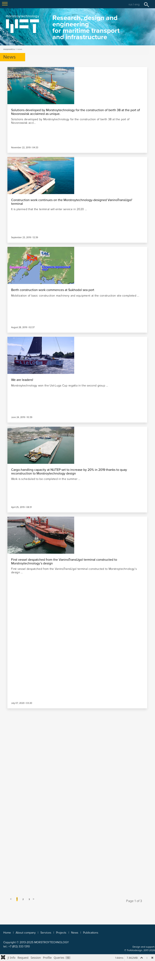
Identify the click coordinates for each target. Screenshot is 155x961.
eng (137, 4)
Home (7, 932)
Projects (61, 932)
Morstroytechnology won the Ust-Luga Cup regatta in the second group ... (59, 385)
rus (130, 4)
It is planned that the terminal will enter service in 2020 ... (49, 209)
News (74, 932)
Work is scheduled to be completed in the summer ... (45, 479)
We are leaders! (22, 380)
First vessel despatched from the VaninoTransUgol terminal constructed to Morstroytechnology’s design (64, 561)
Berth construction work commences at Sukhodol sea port (52, 290)
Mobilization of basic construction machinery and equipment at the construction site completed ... (75, 295)
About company (26, 932)
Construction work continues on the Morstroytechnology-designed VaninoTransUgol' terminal (71, 202)
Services (45, 932)
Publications (90, 932)
